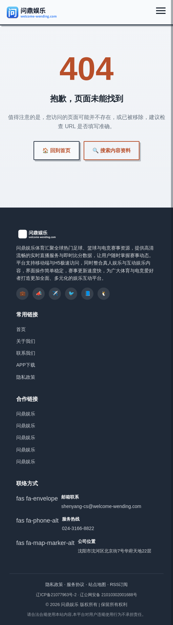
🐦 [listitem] (71, 293)
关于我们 (25, 341)
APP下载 (25, 365)
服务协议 (75, 584)
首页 (21, 329)
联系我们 (25, 353)
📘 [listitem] (87, 293)
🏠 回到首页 (56, 150)
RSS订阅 (119, 584)
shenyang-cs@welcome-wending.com (101, 506)
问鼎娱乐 (25, 413)
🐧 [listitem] (104, 293)
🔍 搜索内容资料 (111, 150)
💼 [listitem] (22, 293)
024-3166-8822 (78, 528)
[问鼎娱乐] (32, 12)
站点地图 (97, 584)
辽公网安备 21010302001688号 (108, 594)
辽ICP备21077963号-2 (57, 594)
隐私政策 (25, 377)
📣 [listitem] (39, 293)
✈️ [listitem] (55, 293)
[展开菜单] (161, 10)
